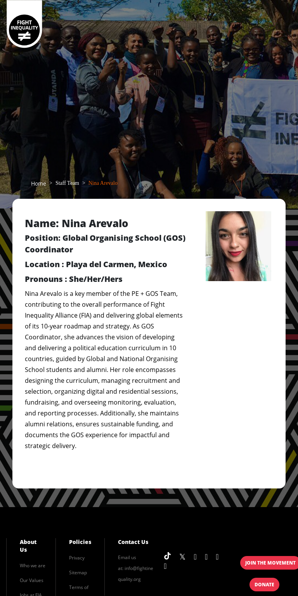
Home (38, 183)
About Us (28, 545)
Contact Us (133, 542)
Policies (80, 542)
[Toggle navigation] (276, 24)
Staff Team (67, 183)
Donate (264, 584)
